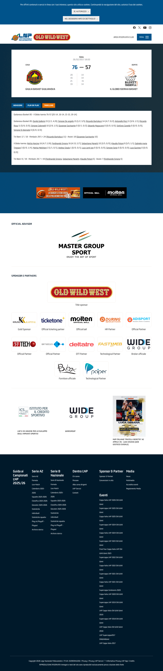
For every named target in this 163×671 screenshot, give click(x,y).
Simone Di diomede (22, 130)
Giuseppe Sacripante (67, 125)
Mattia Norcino (33, 143)
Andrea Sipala (64, 147)
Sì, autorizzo (80, 11)
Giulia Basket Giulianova (40, 89)
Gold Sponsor (24, 329)
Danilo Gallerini (39, 121)
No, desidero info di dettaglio (80, 19)
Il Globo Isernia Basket (124, 89)
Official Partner (139, 329)
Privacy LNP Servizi (96, 661)
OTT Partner (81, 353)
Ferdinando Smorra (60, 143)
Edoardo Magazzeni (96, 125)
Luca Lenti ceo (88, 147)
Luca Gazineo (135, 147)
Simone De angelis (66, 121)
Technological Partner (110, 353)
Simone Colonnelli (38, 125)
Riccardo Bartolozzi (94, 121)
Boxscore (17, 105)
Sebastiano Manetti (90, 143)
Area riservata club (124, 37)
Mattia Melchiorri (40, 147)
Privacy (84, 661)
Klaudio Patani (117, 143)
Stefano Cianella (124, 125)
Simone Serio (111, 147)
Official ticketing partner (53, 329)
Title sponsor (81, 304)
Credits (131, 661)
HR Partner (110, 329)
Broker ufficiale (138, 353)
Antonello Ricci (121, 121)
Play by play (33, 105)
